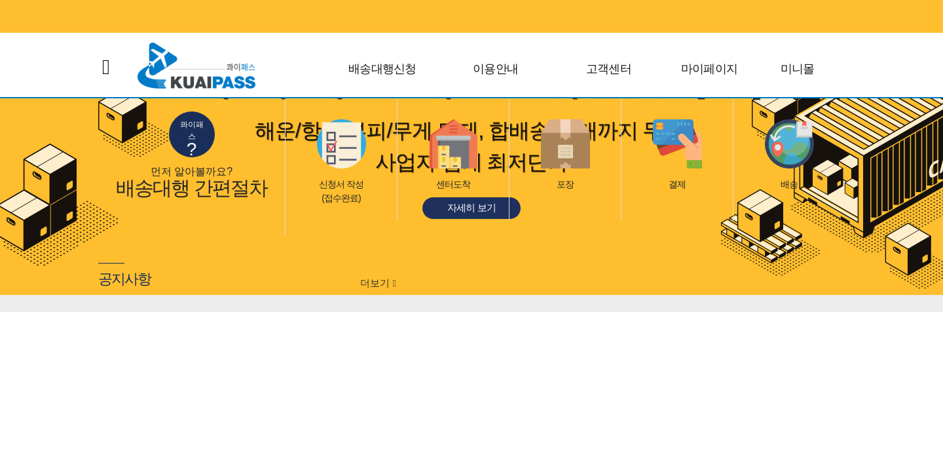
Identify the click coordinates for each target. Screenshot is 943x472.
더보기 (378, 282)
